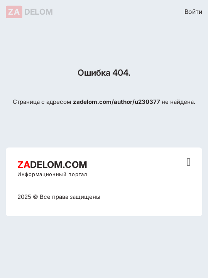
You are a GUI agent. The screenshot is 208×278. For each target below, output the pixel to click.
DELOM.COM (52, 164)
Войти (193, 11)
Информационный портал (52, 174)
